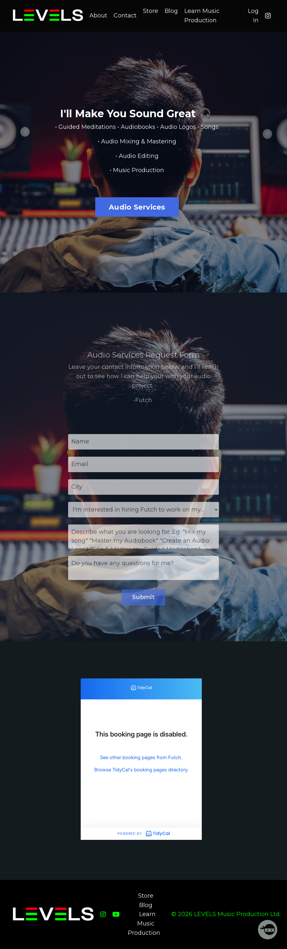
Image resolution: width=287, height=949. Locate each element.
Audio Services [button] (137, 207)
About (98, 15)
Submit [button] (143, 605)
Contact (125, 15)
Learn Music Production (202, 15)
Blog (171, 11)
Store (150, 11)
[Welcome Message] (267, 929)
